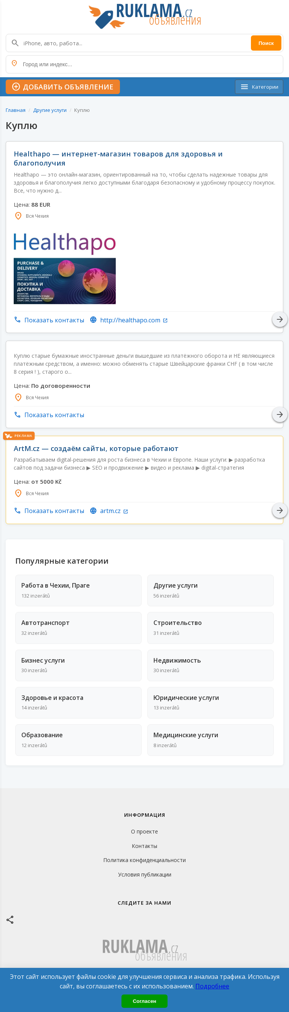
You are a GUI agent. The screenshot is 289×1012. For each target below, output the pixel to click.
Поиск (266, 43)
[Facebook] (10, 919)
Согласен (144, 1001)
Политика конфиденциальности (144, 860)
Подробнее (212, 986)
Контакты (144, 845)
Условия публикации (144, 874)
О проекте (144, 831)
